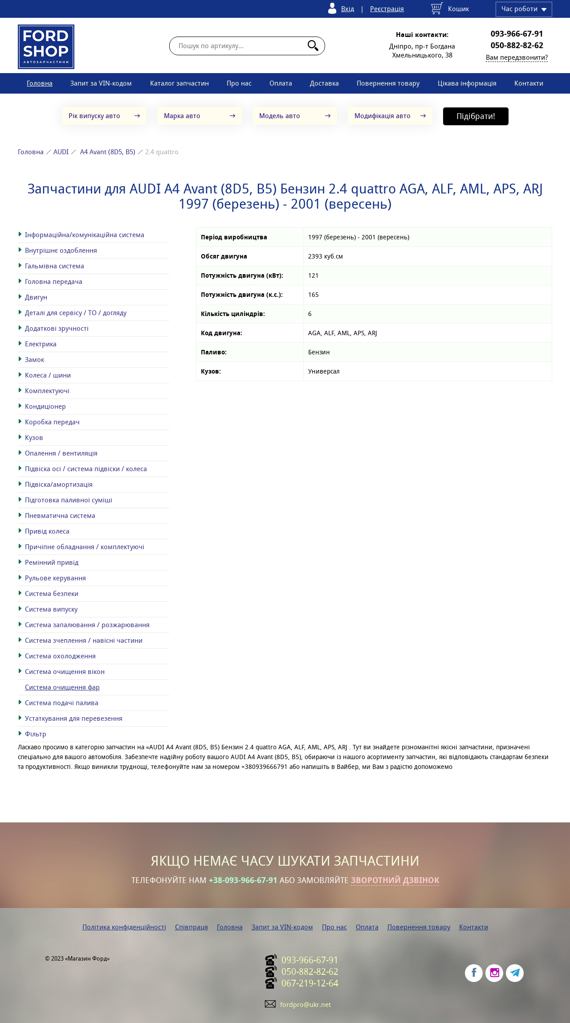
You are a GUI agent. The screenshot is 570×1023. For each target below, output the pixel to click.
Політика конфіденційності (124, 927)
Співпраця (191, 927)
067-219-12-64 (309, 983)
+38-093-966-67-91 (243, 880)
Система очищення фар (62, 687)
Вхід (347, 8)
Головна (40, 83)
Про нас (239, 83)
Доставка (324, 83)
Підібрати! (475, 116)
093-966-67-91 (517, 34)
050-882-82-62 (517, 45)
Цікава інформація (467, 83)
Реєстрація (387, 8)
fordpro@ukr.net (305, 1004)
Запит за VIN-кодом (101, 83)
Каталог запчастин (179, 83)
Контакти (528, 83)
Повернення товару (388, 83)
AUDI (61, 152)
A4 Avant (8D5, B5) (107, 152)
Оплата (280, 83)
